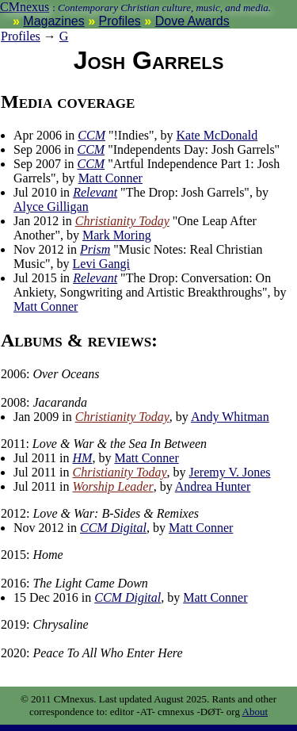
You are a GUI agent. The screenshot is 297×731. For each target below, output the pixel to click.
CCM (91, 135)
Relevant (95, 192)
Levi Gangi (101, 263)
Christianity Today (122, 221)
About (255, 712)
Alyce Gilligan (51, 206)
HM (83, 458)
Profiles (120, 21)
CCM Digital (113, 527)
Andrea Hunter (213, 486)
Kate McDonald (217, 135)
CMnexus (24, 6)
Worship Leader (113, 486)
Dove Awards (192, 21)
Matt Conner (110, 178)
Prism (95, 249)
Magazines (53, 21)
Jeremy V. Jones (230, 472)
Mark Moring (116, 235)
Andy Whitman (230, 416)
